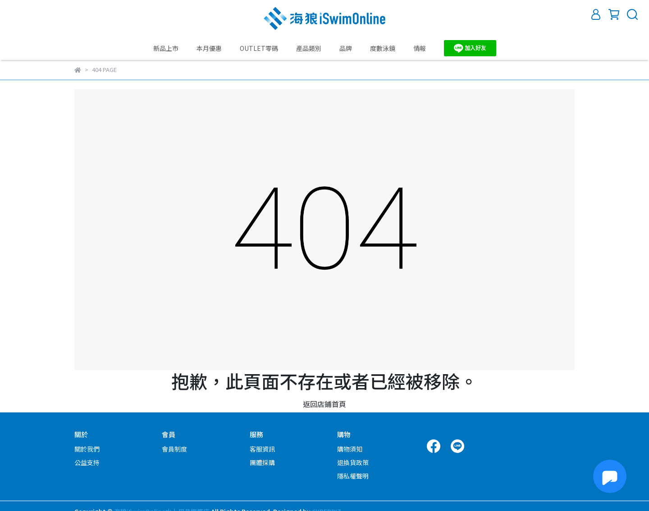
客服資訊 (262, 448)
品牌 (345, 48)
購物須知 (349, 448)
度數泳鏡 (382, 48)
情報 (419, 48)
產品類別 (308, 48)
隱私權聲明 (353, 475)
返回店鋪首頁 (324, 403)
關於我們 (87, 448)
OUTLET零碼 (259, 48)
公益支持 (87, 462)
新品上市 (165, 48)
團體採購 (262, 462)
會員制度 (174, 448)
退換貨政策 (353, 462)
